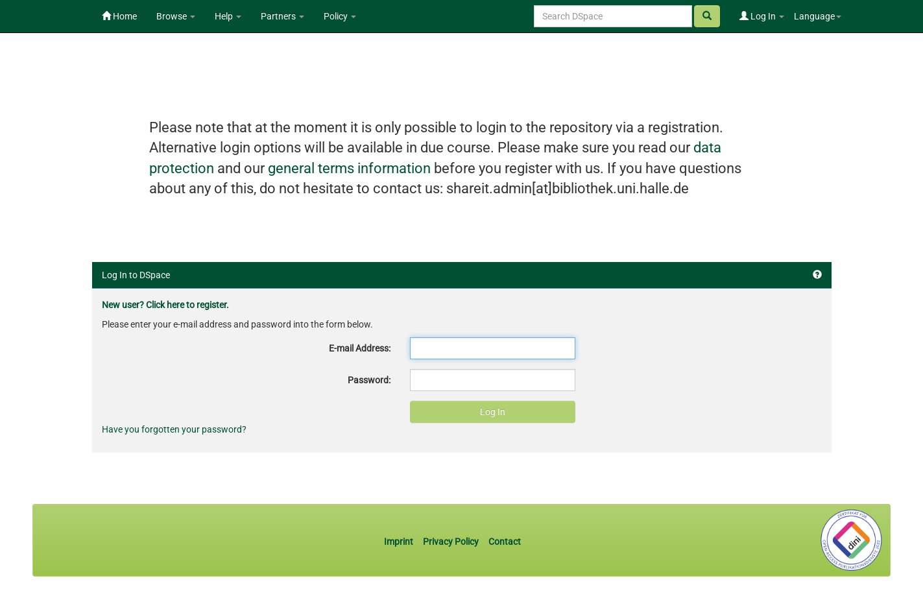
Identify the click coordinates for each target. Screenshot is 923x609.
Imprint (399, 541)
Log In (761, 16)
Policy (340, 16)
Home (119, 16)
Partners (282, 16)
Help (228, 16)
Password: (369, 380)
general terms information (349, 168)
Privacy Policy (451, 541)
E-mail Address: (359, 348)
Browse (175, 16)
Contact (504, 541)
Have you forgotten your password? (174, 429)
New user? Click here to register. (165, 305)
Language (817, 16)
